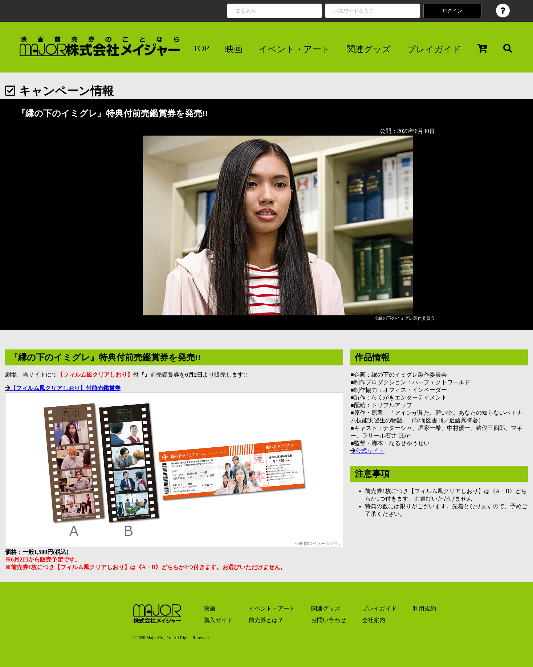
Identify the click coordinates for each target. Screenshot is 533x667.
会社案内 (373, 620)
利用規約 (424, 608)
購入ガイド (218, 620)
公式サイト (370, 451)
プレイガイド (434, 49)
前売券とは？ (266, 620)
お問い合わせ (328, 620)
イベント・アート (294, 49)
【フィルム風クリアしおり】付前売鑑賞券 (65, 388)
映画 (234, 49)
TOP (201, 48)
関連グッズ (368, 49)
